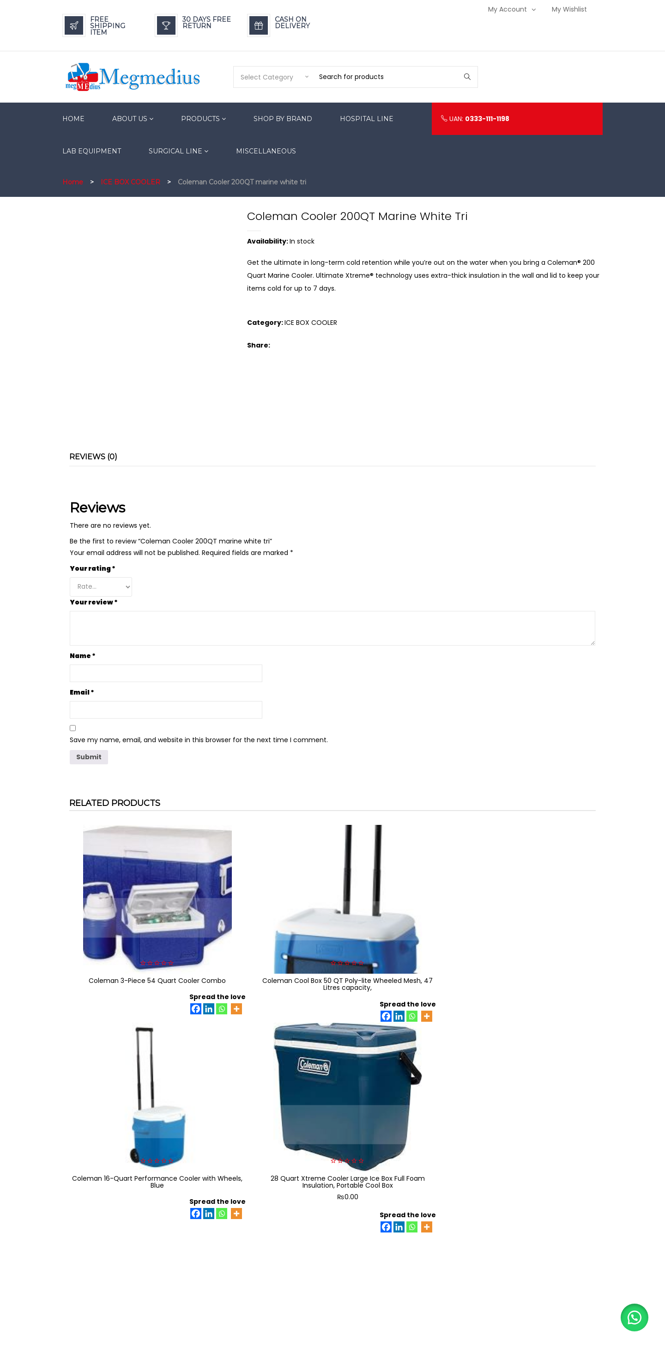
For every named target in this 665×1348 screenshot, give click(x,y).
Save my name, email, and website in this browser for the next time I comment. (199, 739)
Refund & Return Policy (465, 1193)
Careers (444, 1248)
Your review (94, 602)
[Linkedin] (153, 960)
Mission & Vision (455, 1304)
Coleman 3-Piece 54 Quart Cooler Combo (129, 929)
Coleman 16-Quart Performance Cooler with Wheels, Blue (400, 929)
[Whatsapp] (166, 960)
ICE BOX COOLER (130, 182)
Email (82, 692)
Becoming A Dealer (461, 1290)
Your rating (92, 568)
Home (72, 182)
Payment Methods (459, 1207)
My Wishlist (569, 9)
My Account (507, 9)
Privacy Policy (452, 1221)
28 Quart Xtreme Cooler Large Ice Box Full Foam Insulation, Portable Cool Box (535, 932)
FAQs (439, 1235)
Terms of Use (451, 1262)
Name (83, 655)
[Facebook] (140, 960)
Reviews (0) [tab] (93, 456)
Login (539, 1207)
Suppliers (446, 1276)
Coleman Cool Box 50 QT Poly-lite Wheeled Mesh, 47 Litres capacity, (265, 929)
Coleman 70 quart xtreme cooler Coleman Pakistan (129, 1092)
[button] (633, 1316)
